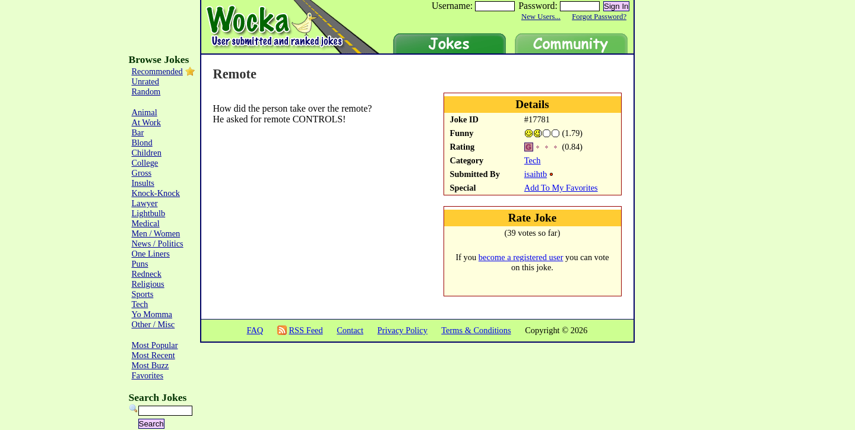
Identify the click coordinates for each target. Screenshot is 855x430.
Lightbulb (149, 213)
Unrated (145, 81)
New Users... (540, 16)
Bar (138, 132)
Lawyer (145, 203)
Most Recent (153, 355)
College (145, 162)
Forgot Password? (599, 16)
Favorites (148, 375)
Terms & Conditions (476, 330)
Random (146, 91)
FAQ (254, 330)
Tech (532, 160)
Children (147, 152)
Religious (148, 284)
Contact (350, 330)
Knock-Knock (156, 193)
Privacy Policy (403, 330)
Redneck (147, 274)
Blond (142, 142)
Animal (144, 112)
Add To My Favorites (561, 187)
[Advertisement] (282, 164)
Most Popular (155, 345)
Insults (143, 183)
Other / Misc (153, 324)
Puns (140, 263)
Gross (142, 173)
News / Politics (157, 243)
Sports (143, 294)
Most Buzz (150, 365)
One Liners (151, 253)
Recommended (157, 71)
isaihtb (535, 174)
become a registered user (521, 257)
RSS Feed (305, 330)
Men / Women (156, 233)
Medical (146, 223)
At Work (146, 122)
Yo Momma (152, 314)
